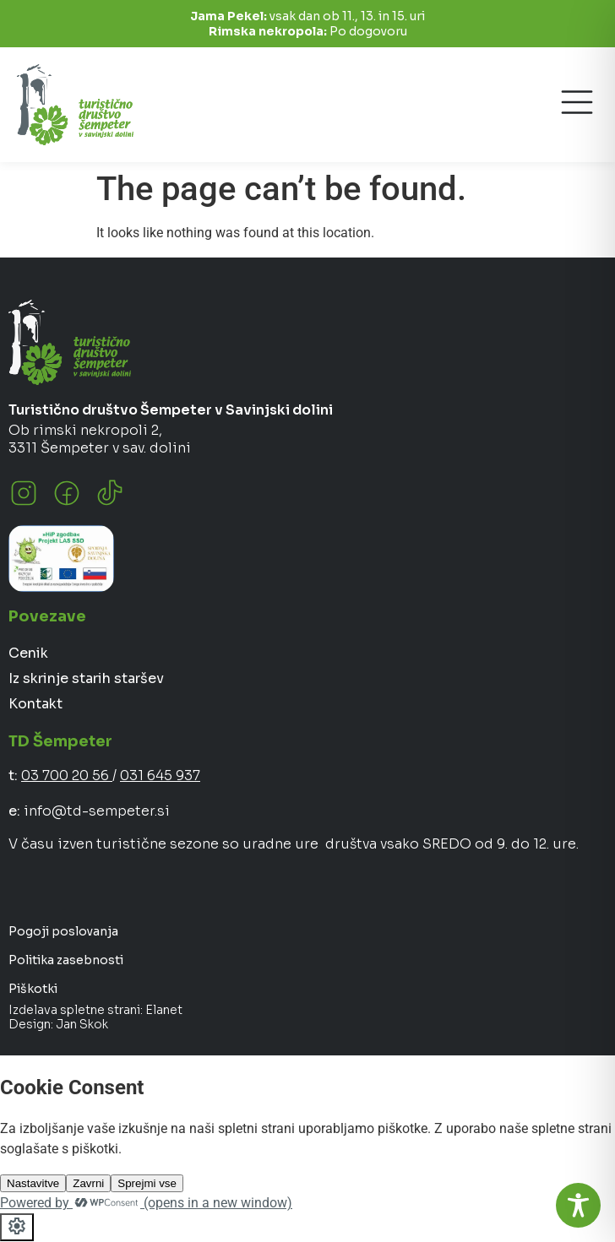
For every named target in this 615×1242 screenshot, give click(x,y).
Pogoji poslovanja (63, 931)
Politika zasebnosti (65, 960)
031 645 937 (160, 775)
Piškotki (32, 988)
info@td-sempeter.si (97, 811)
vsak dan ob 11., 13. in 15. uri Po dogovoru (307, 23)
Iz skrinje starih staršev (86, 678)
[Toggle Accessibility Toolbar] (578, 1205)
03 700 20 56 (66, 775)
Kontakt (35, 704)
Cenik (28, 653)
